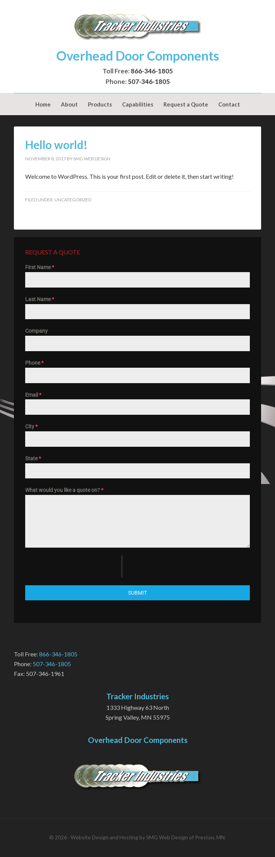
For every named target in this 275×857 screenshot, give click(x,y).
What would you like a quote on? (64, 490)
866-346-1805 (152, 71)
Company (36, 331)
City (31, 426)
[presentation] (73, 566)
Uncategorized (72, 199)
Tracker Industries (137, 26)
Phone (34, 363)
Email (33, 395)
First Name (39, 267)
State (33, 458)
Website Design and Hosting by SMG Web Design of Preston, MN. (148, 837)
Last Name (39, 299)
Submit (137, 593)
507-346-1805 (149, 81)
